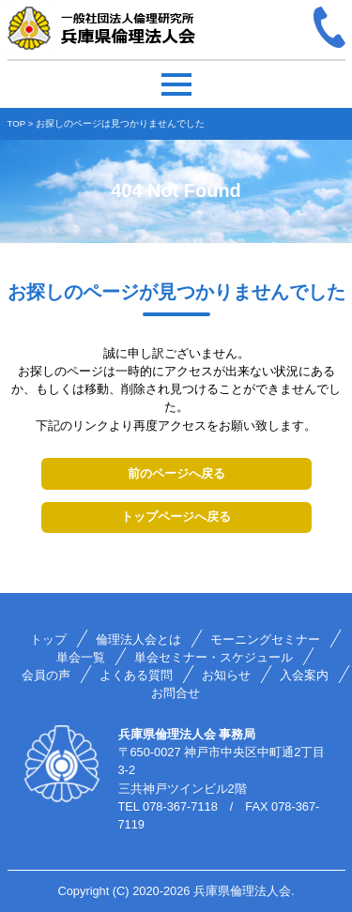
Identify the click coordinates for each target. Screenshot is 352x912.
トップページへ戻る (176, 516)
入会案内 (304, 675)
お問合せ (175, 693)
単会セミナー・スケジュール (213, 657)
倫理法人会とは (138, 639)
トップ (48, 639)
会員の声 (46, 675)
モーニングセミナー (265, 639)
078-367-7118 (180, 806)
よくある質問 (136, 675)
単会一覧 (80, 657)
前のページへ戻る (176, 473)
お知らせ (226, 675)
